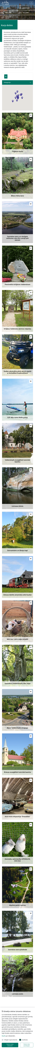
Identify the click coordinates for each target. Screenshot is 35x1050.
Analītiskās (25, 1040)
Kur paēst (8, 12)
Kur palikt (26, 12)
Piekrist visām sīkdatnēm (10, 1045)
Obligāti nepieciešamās (10, 1040)
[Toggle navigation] (31, 3)
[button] (15, 93)
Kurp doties (26, 8)
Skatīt (3, 1036)
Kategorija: (7, 82)
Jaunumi (7, 8)
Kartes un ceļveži (8, 17)
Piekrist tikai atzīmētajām (26, 1045)
